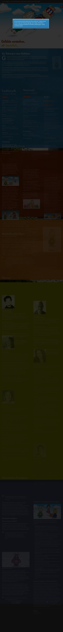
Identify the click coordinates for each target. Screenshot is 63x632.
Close (48, 19)
